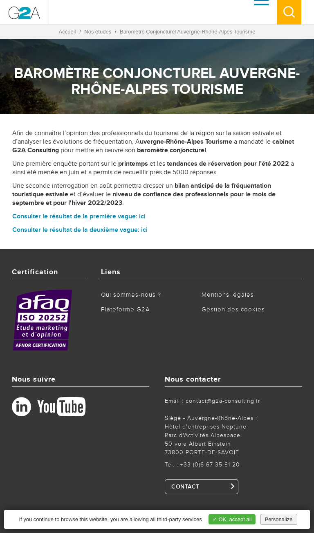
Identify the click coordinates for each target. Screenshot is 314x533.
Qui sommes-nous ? (131, 294)
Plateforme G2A (125, 309)
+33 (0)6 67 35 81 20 (210, 465)
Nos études (97, 32)
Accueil (67, 32)
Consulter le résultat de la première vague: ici (79, 216)
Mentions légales (228, 294)
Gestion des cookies (233, 309)
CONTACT (185, 487)
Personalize (279, 519)
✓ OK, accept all (232, 519)
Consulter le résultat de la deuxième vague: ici (80, 230)
